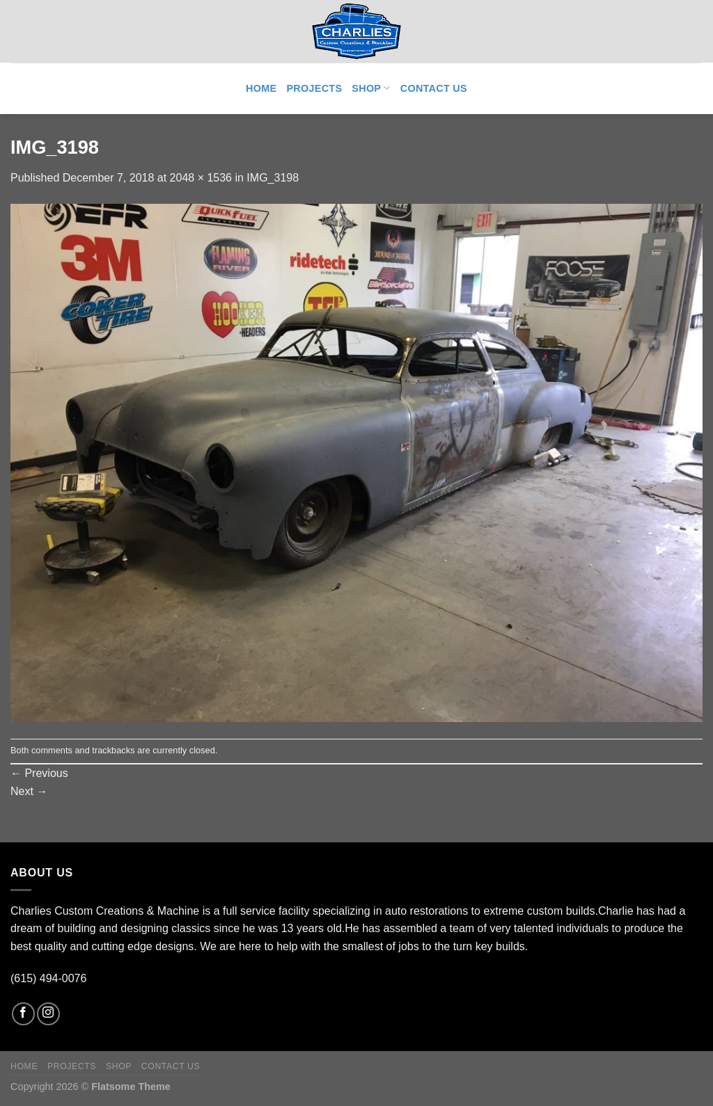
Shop (371, 88)
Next (28, 791)
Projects (314, 88)
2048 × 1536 (201, 178)
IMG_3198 (272, 178)
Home (261, 88)
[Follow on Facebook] (23, 1013)
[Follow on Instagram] (48, 1013)
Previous (39, 773)
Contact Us (433, 88)
